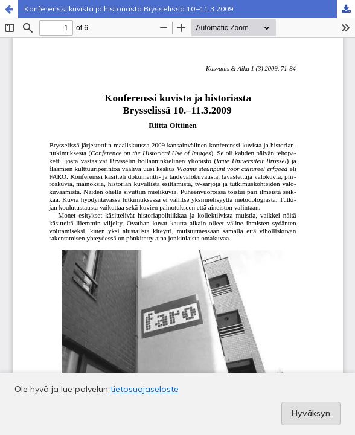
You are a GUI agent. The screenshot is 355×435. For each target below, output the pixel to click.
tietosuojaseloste (144, 389)
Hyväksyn (311, 413)
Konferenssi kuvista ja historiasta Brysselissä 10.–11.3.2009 (128, 8)
